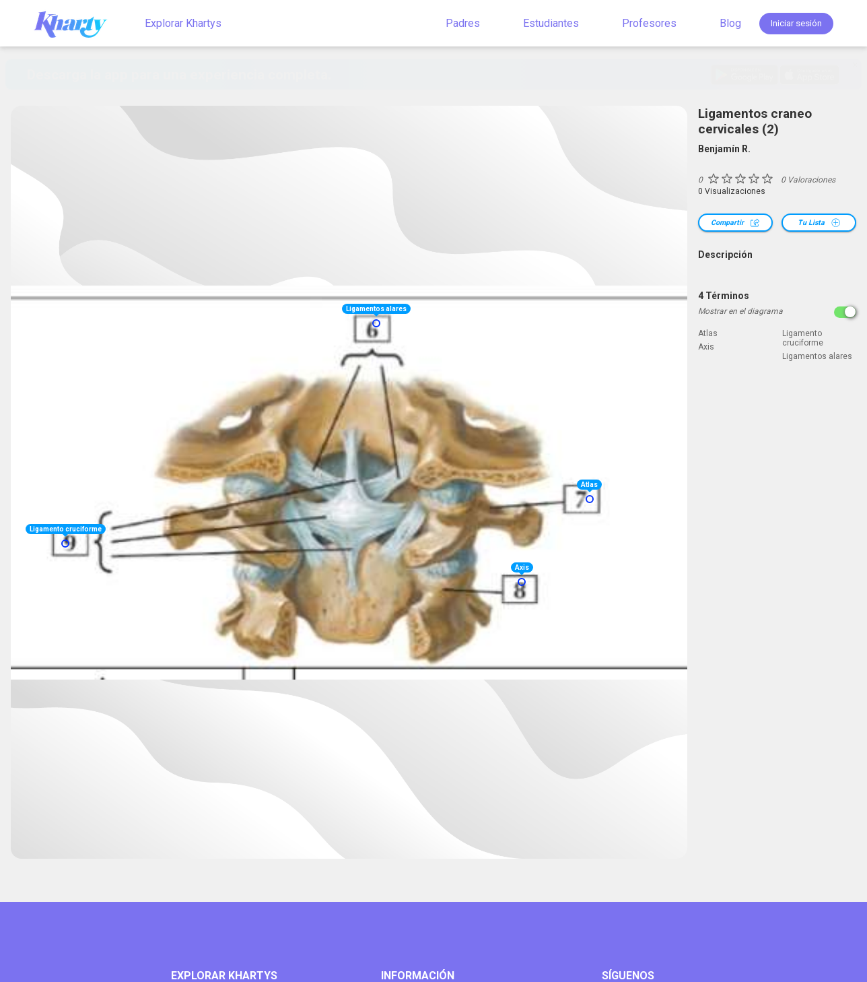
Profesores (649, 23)
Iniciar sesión (796, 23)
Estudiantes (551, 23)
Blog (730, 23)
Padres (463, 23)
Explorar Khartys (183, 23)
